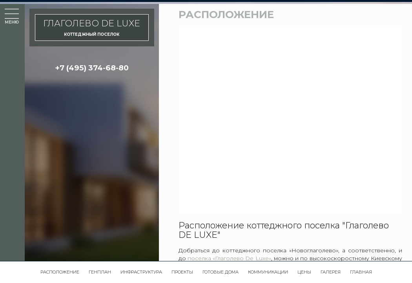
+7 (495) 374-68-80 (92, 67)
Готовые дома (220, 272)
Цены (304, 272)
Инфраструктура (141, 272)
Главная (361, 272)
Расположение (59, 272)
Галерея (331, 272)
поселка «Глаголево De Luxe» (229, 258)
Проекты (182, 272)
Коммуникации (268, 272)
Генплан (100, 272)
